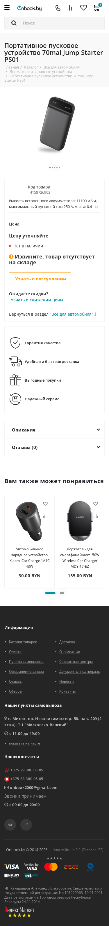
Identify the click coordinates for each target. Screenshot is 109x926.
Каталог (31, 67)
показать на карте (24, 743)
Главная (11, 67)
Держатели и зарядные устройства (41, 71)
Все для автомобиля (62, 67)
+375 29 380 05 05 (26, 770)
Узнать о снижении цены (37, 300)
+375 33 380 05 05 (26, 778)
